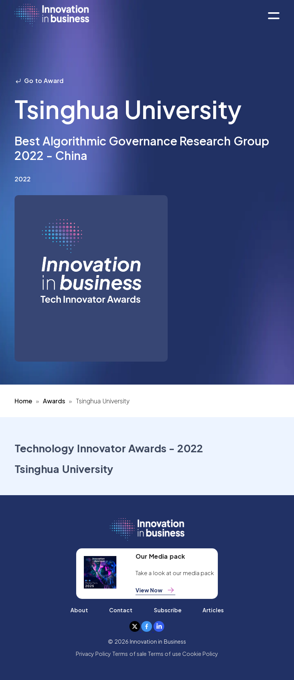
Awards (54, 401)
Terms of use (164, 653)
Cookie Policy (200, 653)
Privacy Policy (93, 653)
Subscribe (167, 610)
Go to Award (39, 81)
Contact (120, 610)
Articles (213, 610)
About (79, 610)
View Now (155, 590)
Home (23, 401)
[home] (52, 15)
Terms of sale (129, 653)
